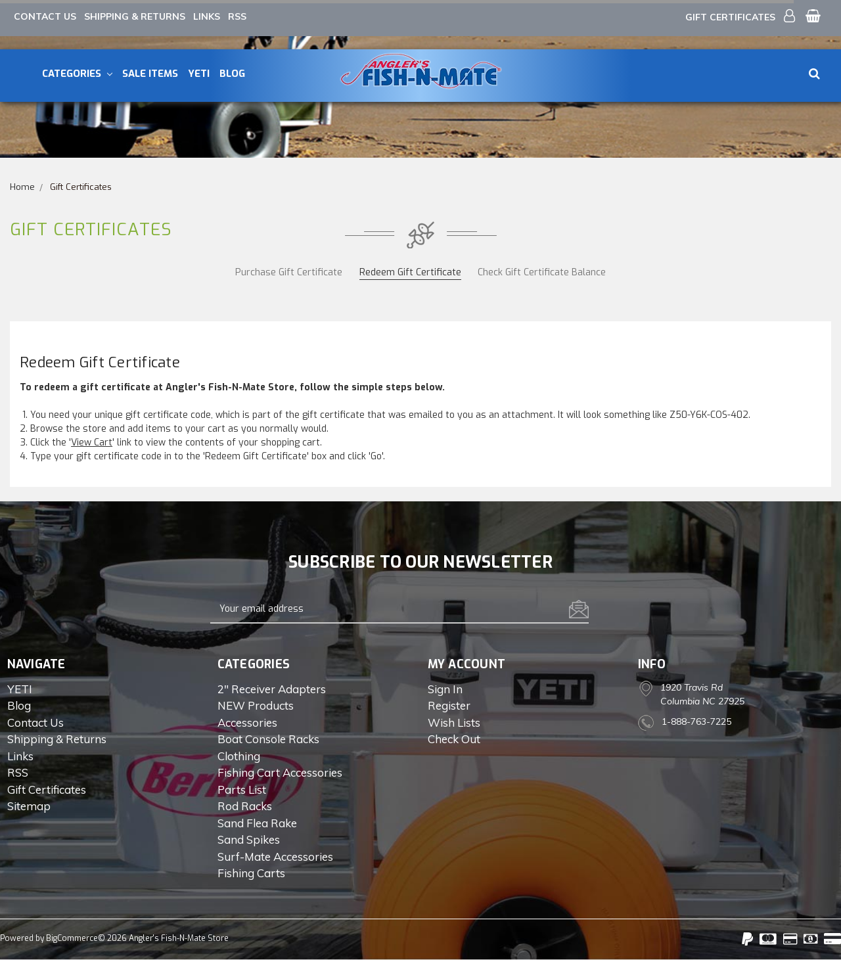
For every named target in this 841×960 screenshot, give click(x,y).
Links (206, 16)
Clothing (238, 756)
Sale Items (150, 73)
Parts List (241, 789)
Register (449, 705)
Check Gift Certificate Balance (542, 272)
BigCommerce (72, 938)
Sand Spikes (248, 839)
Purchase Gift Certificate (288, 272)
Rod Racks (244, 806)
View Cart (91, 442)
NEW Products (255, 705)
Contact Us (45, 16)
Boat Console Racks (268, 739)
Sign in (445, 689)
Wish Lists (454, 722)
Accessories (247, 722)
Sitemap (29, 806)
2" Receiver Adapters (271, 689)
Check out (454, 739)
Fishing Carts (251, 873)
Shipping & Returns (134, 16)
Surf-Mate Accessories (275, 856)
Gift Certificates (730, 17)
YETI (199, 73)
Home (22, 187)
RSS (237, 16)
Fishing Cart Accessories (279, 772)
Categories (77, 73)
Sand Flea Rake (257, 823)
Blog (232, 73)
